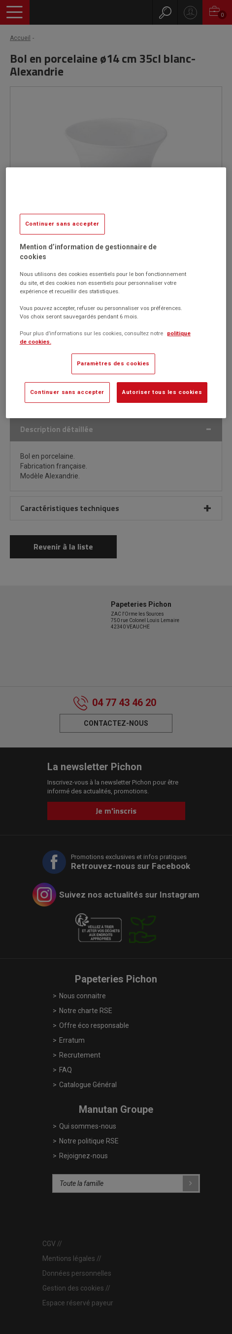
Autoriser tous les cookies (162, 392)
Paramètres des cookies (113, 363)
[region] (116, 292)
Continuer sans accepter (62, 223)
